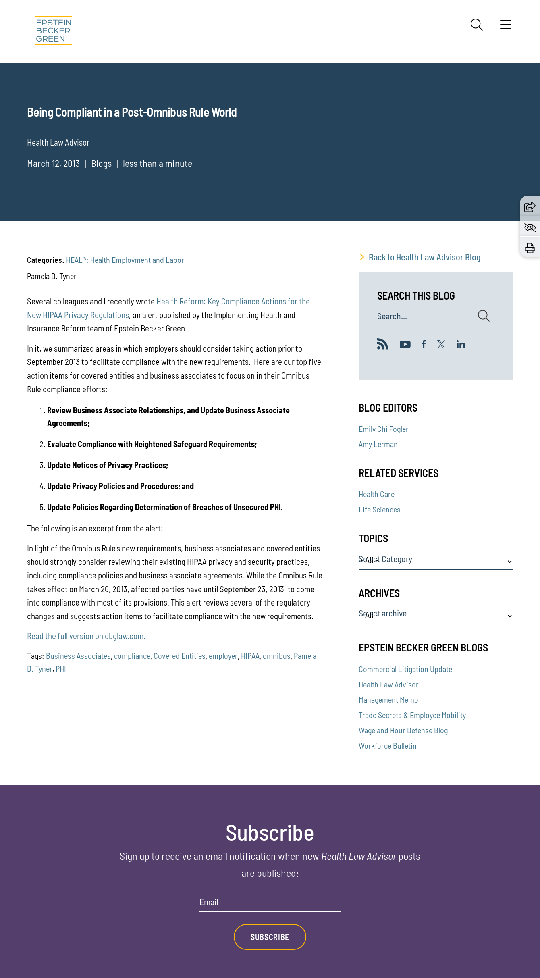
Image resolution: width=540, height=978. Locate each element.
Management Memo (388, 699)
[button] (530, 205)
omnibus (277, 655)
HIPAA (250, 655)
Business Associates (78, 655)
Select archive (383, 613)
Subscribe (270, 937)
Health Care (377, 494)
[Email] (270, 904)
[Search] (477, 25)
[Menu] (505, 27)
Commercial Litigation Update (405, 669)
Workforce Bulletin (388, 745)
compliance (132, 655)
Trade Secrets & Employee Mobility (412, 715)
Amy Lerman (378, 444)
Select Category (385, 559)
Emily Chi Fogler (384, 428)
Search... (392, 316)
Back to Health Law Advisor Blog (425, 257)
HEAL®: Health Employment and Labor (125, 259)
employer (223, 655)
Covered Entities (180, 655)
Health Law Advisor (389, 684)
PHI (61, 668)
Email (208, 902)
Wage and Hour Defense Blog (403, 730)
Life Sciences (380, 509)
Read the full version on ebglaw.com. (86, 635)
